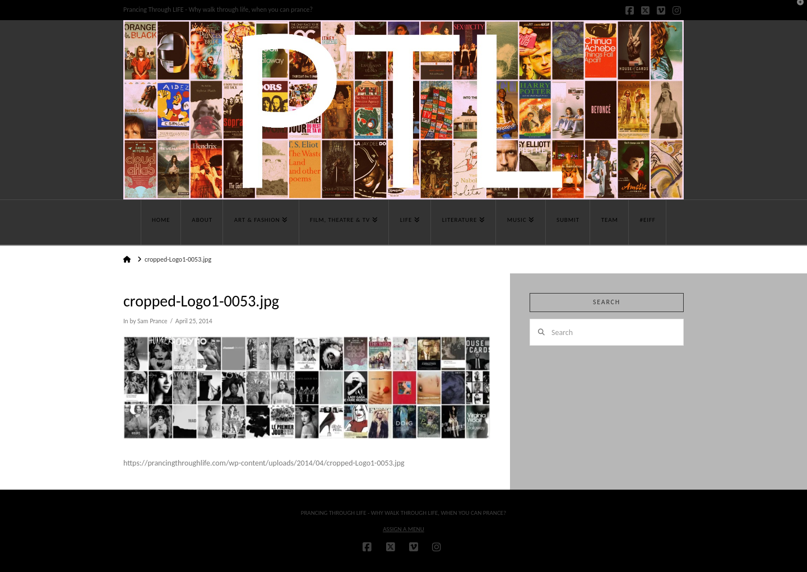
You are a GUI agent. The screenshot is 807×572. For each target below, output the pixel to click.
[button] (796, 10)
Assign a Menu (403, 529)
